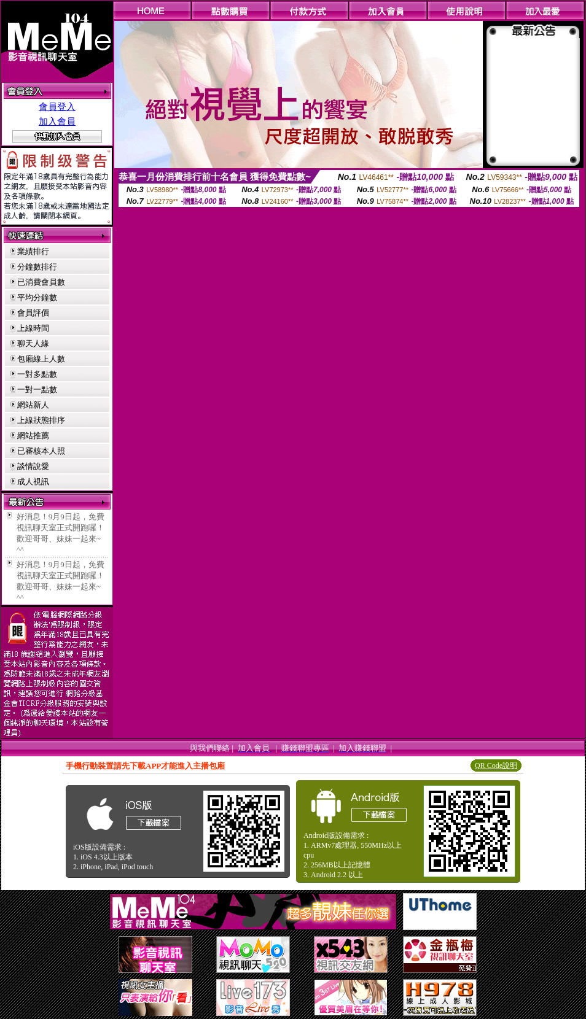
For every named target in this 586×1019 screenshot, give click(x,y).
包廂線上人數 (41, 358)
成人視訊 (33, 481)
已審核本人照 (41, 450)
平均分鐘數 (37, 297)
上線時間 (33, 328)
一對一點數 (37, 389)
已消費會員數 (41, 282)
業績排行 (33, 251)
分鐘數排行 (37, 266)
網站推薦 (33, 435)
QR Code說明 (496, 765)
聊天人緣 (33, 343)
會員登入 (57, 107)
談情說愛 (33, 466)
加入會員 (57, 121)
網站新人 (33, 404)
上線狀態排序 (41, 420)
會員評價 (33, 312)
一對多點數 (37, 374)
